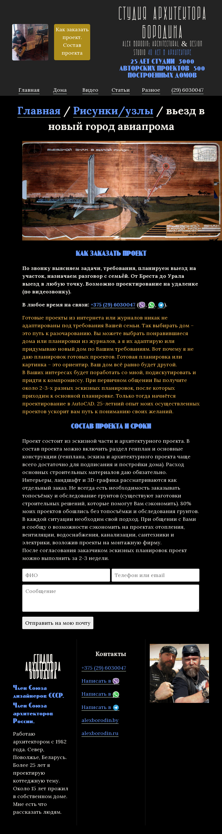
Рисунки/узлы (113, 110)
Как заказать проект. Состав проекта (72, 41)
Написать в (100, 680)
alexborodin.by (100, 720)
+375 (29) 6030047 (113, 304)
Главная (39, 110)
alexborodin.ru (100, 733)
